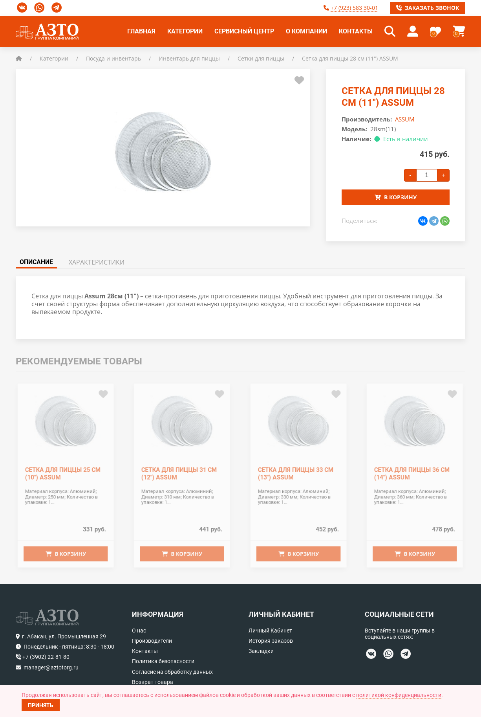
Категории (185, 31)
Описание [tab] (36, 262)
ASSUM (404, 119)
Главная (141, 31)
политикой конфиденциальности (398, 695)
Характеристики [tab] (96, 262)
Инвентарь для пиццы (189, 58)
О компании (306, 31)
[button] (389, 31)
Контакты (356, 31)
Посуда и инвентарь (113, 58)
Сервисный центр (244, 31)
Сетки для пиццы (261, 58)
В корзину (396, 197)
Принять (40, 705)
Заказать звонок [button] (427, 7)
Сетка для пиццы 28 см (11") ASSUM (350, 58)
